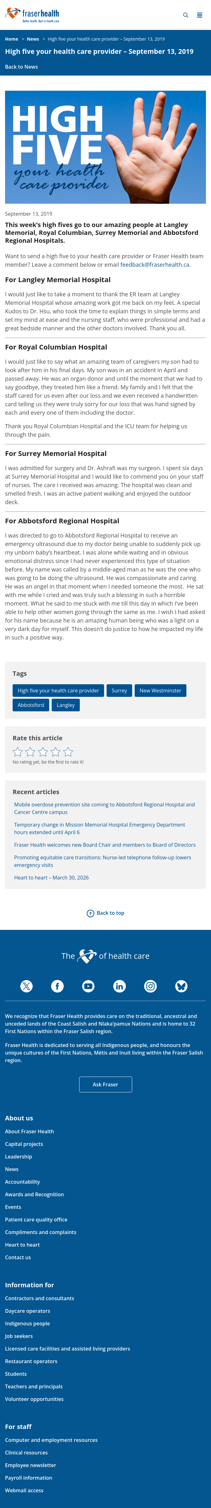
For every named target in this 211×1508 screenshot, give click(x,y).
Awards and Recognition (34, 1194)
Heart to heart (22, 1244)
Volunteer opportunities (34, 1399)
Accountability (22, 1181)
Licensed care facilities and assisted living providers (67, 1348)
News (33, 39)
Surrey (119, 690)
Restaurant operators (31, 1361)
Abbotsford (31, 705)
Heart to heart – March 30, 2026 (51, 877)
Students (16, 1373)
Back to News (21, 66)
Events (13, 1207)
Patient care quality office (36, 1219)
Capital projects (24, 1144)
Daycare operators (27, 1310)
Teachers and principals (34, 1386)
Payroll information (28, 1477)
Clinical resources (26, 1452)
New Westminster (160, 690)
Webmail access (24, 1490)
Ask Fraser (105, 1084)
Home (11, 39)
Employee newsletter (30, 1465)
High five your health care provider (58, 690)
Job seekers (19, 1336)
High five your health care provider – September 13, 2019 (106, 39)
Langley (66, 705)
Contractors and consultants (39, 1298)
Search (185, 15)
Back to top (110, 912)
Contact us (18, 1257)
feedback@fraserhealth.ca (154, 264)
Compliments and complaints (40, 1232)
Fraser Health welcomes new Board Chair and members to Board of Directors (105, 844)
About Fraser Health (29, 1131)
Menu (199, 15)
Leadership (18, 1156)
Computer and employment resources (51, 1440)
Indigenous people (27, 1323)
